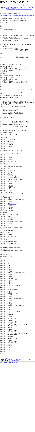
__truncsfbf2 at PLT (12, 171)
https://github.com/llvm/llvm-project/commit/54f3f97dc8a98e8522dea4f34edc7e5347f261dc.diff (18, 16)
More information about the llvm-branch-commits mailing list (9, 431)
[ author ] (18, 429)
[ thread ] (12, 429)
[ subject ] (15, 429)
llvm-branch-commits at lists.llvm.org (18, 5)
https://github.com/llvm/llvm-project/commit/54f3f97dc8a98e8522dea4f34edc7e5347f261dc (17, 15)
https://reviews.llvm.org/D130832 (14, 26)
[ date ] (10, 429)
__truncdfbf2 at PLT (12, 209)
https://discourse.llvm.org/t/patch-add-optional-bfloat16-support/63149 (19, 20)
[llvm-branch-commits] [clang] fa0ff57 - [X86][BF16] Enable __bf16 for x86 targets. (19, 9)
